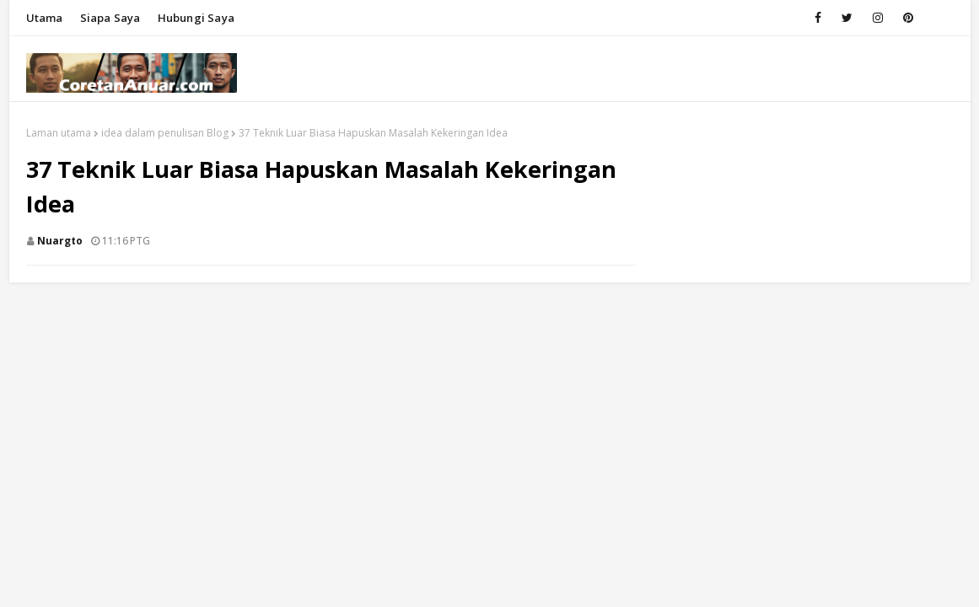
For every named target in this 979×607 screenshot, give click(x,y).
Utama (44, 17)
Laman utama (58, 133)
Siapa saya (110, 17)
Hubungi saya (196, 17)
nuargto (60, 241)
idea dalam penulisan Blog (165, 133)
